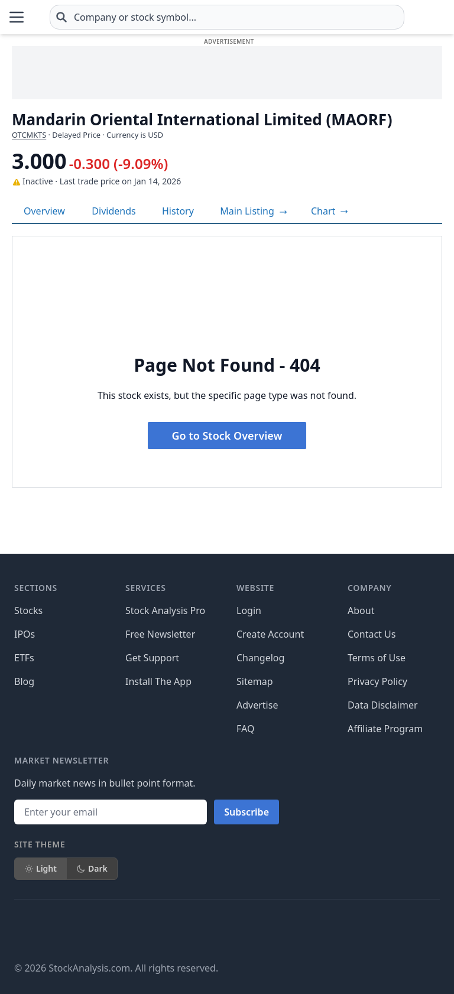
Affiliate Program (385, 728)
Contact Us (371, 634)
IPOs (24, 634)
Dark (92, 868)
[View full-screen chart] (329, 211)
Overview (44, 210)
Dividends (113, 210)
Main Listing (253, 210)
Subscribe (246, 811)
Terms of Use (377, 657)
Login (248, 610)
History (178, 210)
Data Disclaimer (383, 705)
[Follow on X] (56, 930)
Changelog (260, 657)
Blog (24, 681)
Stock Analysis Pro (165, 610)
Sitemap (254, 681)
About (361, 610)
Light (40, 868)
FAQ (245, 728)
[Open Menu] (16, 17)
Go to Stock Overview (227, 435)
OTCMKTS (29, 134)
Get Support (152, 657)
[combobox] (283, 17)
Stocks (28, 610)
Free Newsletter (160, 634)
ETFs (24, 657)
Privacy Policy (377, 681)
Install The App (158, 681)
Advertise (257, 705)
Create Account (270, 634)
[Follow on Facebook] (23, 930)
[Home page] (70, 17)
